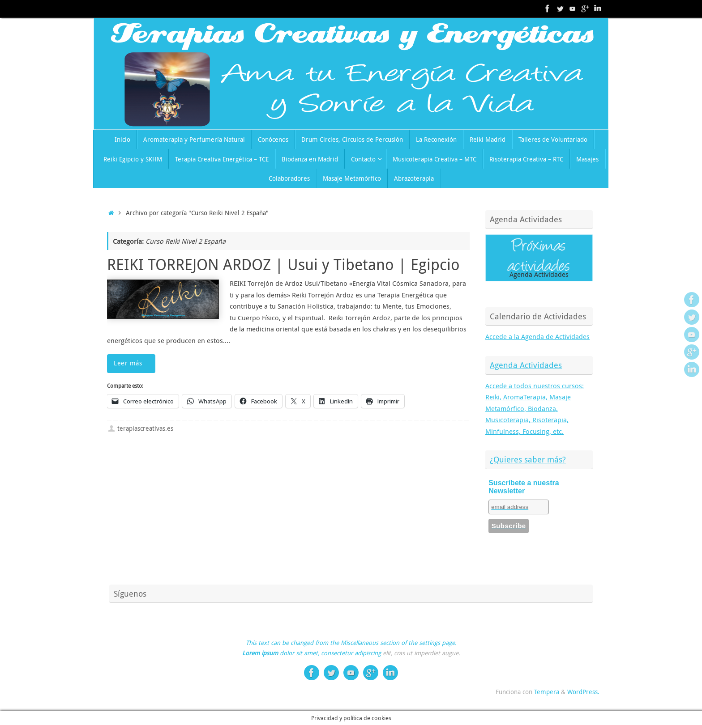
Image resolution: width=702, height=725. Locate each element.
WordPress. (583, 692)
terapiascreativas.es (145, 428)
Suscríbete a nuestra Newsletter (523, 487)
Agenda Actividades (526, 365)
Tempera (546, 692)
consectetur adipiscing (351, 653)
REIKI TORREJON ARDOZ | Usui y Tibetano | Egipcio (283, 264)
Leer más (133, 363)
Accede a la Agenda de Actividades (537, 336)
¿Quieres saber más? (528, 459)
